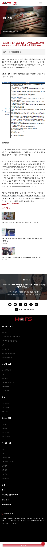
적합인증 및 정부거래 (8, 353)
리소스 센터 (6, 418)
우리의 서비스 (7, 326)
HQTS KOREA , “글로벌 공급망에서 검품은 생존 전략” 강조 (20, 222)
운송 (3, 374)
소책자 (4, 424)
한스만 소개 (6, 443)
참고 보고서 (5, 432)
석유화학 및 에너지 (8, 382)
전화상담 (4, 470)
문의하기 (4, 466)
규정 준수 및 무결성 (8, 462)
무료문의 (4, 474)
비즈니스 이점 (6, 457)
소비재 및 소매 (6, 370)
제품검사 (4, 332)
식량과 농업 (5, 378)
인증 (3, 453)
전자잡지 (4, 428)
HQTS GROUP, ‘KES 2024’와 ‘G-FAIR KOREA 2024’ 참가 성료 (22, 257)
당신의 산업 (6, 364)
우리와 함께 (5, 478)
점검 (3, 485)
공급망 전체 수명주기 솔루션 (11, 337)
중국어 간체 (8, 513)
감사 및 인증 (6, 349)
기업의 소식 (5, 403)
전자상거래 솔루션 (7, 357)
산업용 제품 (5, 390)
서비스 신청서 (6, 436)
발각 (3, 345)
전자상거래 (5, 386)
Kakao (23, 545)
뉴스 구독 (5, 411)
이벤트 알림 (5, 407)
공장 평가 (5, 500)
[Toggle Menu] (40, 3)
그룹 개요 (5, 449)
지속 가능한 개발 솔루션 (9, 341)
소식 (3, 397)
